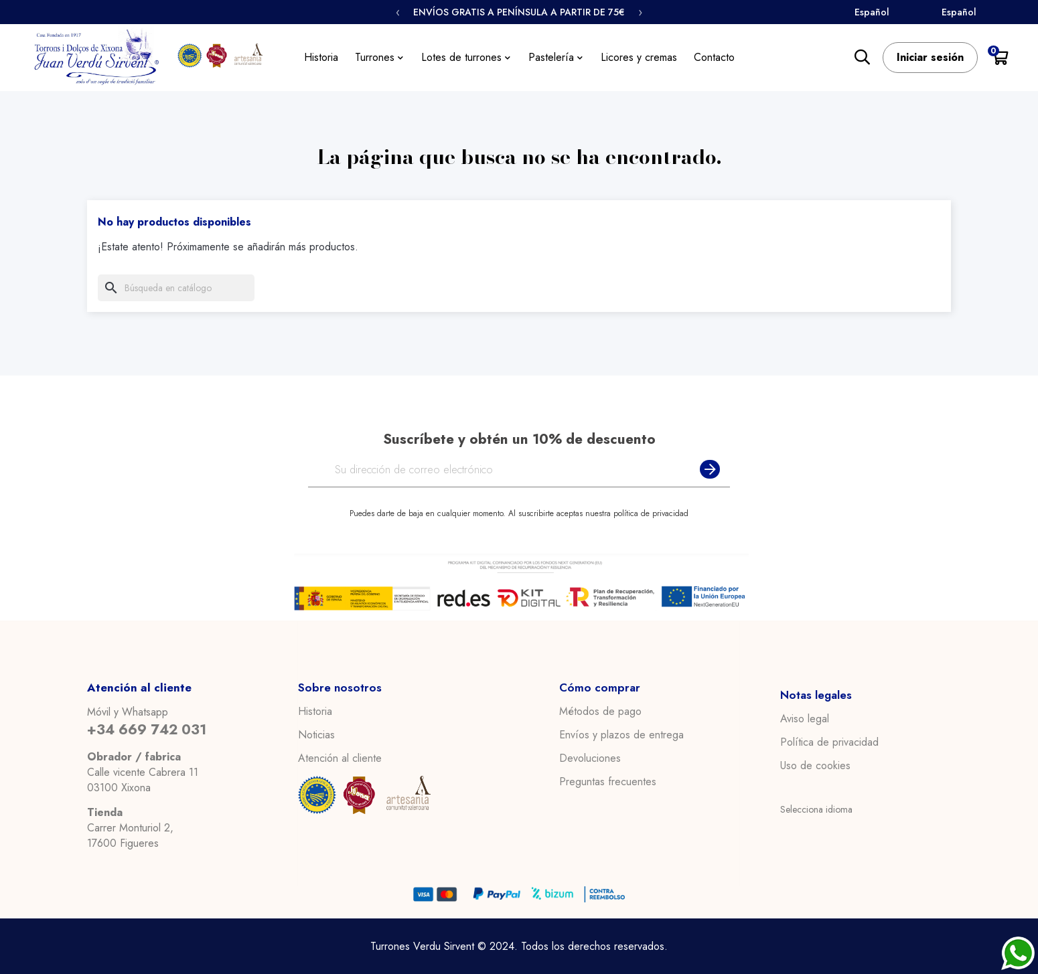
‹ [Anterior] (398, 12)
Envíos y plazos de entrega (621, 735)
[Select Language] (894, 12)
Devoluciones (590, 758)
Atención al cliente (340, 758)
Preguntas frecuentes (607, 782)
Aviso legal (804, 719)
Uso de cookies (815, 766)
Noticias (316, 735)
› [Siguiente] (640, 12)
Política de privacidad (829, 742)
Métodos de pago (600, 712)
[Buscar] (176, 287)
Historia (315, 712)
